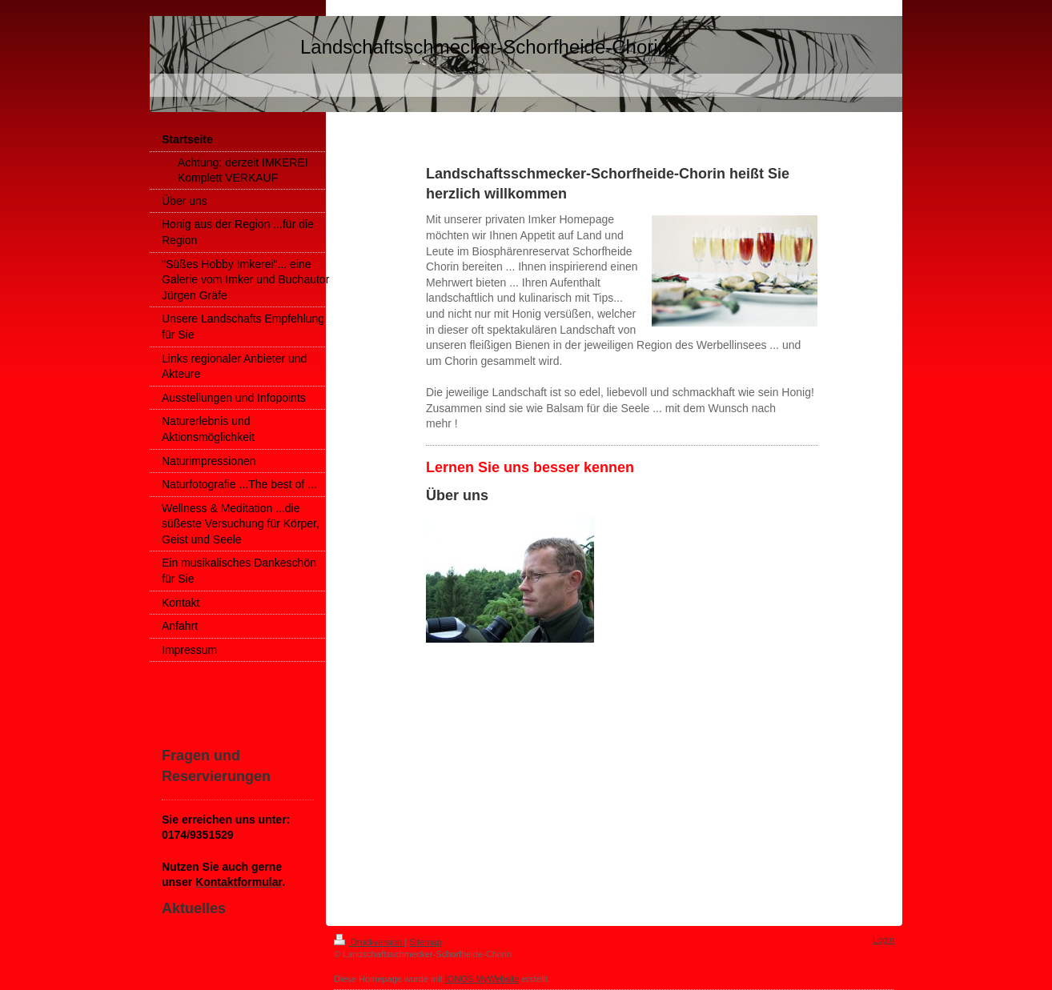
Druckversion (369, 942)
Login (883, 939)
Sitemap (425, 942)
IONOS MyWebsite (482, 979)
